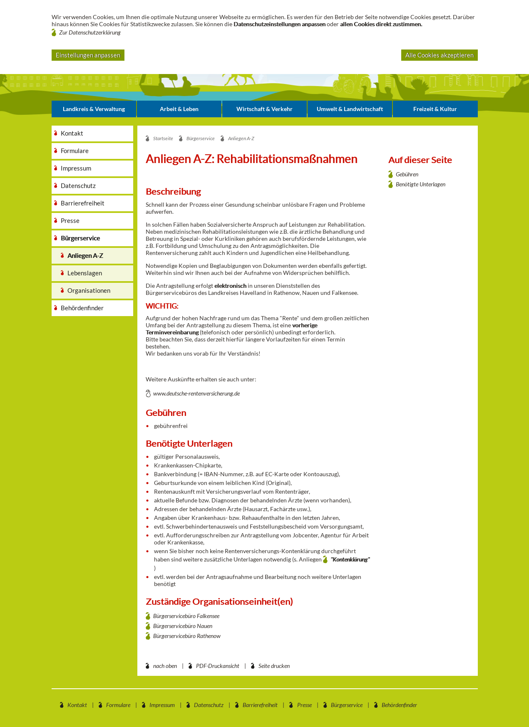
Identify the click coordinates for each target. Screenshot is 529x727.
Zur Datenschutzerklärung (90, 32)
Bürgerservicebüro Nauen (182, 625)
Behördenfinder (399, 704)
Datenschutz (209, 704)
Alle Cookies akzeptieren (439, 55)
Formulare (118, 704)
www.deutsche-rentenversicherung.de (196, 393)
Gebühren (407, 174)
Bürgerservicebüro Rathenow (187, 635)
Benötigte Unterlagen (420, 184)
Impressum (162, 704)
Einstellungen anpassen (88, 55)
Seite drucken (274, 665)
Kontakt (77, 704)
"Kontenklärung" (350, 559)
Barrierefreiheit (260, 704)
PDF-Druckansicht (217, 665)
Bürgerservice (347, 704)
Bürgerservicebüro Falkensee (186, 615)
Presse (304, 704)
